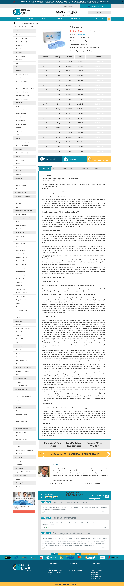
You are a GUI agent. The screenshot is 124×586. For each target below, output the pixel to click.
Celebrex (18, 356)
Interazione (97, 168)
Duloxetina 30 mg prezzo (52, 444)
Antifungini (18, 138)
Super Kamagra (20, 275)
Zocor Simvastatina (21, 229)
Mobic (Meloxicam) (21, 360)
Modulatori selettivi (20, 475)
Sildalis (18, 303)
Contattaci (75, 19)
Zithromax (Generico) (22, 99)
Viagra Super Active (21, 300)
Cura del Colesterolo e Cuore (24, 218)
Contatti (51, 574)
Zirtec (17, 63)
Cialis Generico (20, 239)
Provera (18, 425)
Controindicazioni (65, 168)
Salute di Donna (20, 407)
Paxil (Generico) (20, 120)
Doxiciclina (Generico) (22, 92)
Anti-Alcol (18, 67)
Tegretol (18, 335)
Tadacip (18, 307)
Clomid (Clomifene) (21, 432)
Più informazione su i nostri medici (62, 480)
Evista (18, 479)
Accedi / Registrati (68, 6)
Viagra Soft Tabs (20, 296)
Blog (31, 19)
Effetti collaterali (82, 168)
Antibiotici (18, 70)
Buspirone (19, 453)
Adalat (18, 182)
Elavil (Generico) (20, 117)
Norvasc (18, 189)
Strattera (18, 34)
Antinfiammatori (19, 468)
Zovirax (18, 167)
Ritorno (71, 568)
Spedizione (58, 19)
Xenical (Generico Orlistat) (23, 396)
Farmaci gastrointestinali (22, 196)
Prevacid (18, 200)
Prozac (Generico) (21, 124)
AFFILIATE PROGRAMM (75, 570)
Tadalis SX (19, 282)
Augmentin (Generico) (22, 81)
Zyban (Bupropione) (21, 385)
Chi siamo (99, 19)
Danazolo (19, 436)
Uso (54, 168)
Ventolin (18, 174)
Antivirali (17, 156)
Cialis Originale (20, 236)
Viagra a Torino (96, 570)
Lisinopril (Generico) (21, 185)
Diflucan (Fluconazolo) (22, 142)
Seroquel (18, 127)
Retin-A (18, 374)
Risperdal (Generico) (22, 153)
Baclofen (18, 324)
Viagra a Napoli (96, 568)
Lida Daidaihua (20, 393)
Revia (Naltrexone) (21, 38)
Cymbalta (19, 131)
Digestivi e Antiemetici (21, 192)
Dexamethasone (20, 56)
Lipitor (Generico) (21, 221)
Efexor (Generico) (21, 113)
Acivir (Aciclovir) (20, 160)
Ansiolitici (18, 443)
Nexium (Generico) (21, 42)
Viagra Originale (20, 285)
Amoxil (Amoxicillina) (22, 74)
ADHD (17, 31)
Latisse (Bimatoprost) (22, 421)
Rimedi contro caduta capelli (23, 210)
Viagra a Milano (96, 566)
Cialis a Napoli (96, 576)
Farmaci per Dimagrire (21, 389)
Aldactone (19, 464)
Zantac (18, 207)
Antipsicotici (18, 149)
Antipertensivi (19, 178)
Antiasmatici (18, 171)
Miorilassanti (18, 321)
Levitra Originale (20, 271)
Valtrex (18, 163)
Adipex (18, 400)
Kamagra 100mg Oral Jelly (95, 444)
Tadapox (18, 317)
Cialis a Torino (96, 578)
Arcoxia (18, 353)
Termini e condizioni (55, 572)
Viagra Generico (20, 289)
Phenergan (19, 59)
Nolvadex (18, 486)
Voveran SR (19, 339)
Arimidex (18, 403)
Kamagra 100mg (20, 261)
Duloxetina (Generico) (22, 110)
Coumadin (19, 45)
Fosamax (18, 418)
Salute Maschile (19, 232)
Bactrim (18, 85)
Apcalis (18, 314)
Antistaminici (18, 52)
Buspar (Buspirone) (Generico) (24, 450)
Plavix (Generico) (21, 225)
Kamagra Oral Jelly (21, 264)
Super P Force (20, 278)
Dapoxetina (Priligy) (21, 257)
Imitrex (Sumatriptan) (22, 331)
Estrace (18, 411)
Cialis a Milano (96, 574)
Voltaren (18, 349)
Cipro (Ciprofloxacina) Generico (25, 88)
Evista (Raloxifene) (21, 414)
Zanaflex (18, 342)
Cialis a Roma (95, 572)
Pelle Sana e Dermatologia (23, 367)
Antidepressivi (28, 23)
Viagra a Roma (96, 564)
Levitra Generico (20, 268)
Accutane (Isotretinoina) (22, 371)
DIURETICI (18, 457)
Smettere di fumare (20, 378)
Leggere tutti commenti (99, 31)
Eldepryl (18, 49)
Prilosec (18, 203)
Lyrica (18, 364)
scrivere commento (65, 554)
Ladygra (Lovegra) (21, 439)
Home (18, 19)
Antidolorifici (18, 346)
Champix (18, 382)
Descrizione (45, 168)
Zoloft (17, 134)
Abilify (37, 23)
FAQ (43, 19)
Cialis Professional (21, 246)
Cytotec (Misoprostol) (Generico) (25, 472)
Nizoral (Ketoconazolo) (22, 145)
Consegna (51, 568)
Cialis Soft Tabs (20, 250)
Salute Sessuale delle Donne (24, 428)
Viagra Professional (21, 292)
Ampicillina (19, 78)
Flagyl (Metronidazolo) (22, 95)
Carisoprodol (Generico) (23, 328)
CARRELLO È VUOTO (97, 6)
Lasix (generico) (20, 461)
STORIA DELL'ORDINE (75, 566)
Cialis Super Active (21, 254)
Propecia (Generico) (21, 214)
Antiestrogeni (19, 483)
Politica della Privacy (55, 570)
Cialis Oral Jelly (20, 243)
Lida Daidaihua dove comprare (73, 444)
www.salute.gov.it (92, 2)
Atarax (18, 446)
